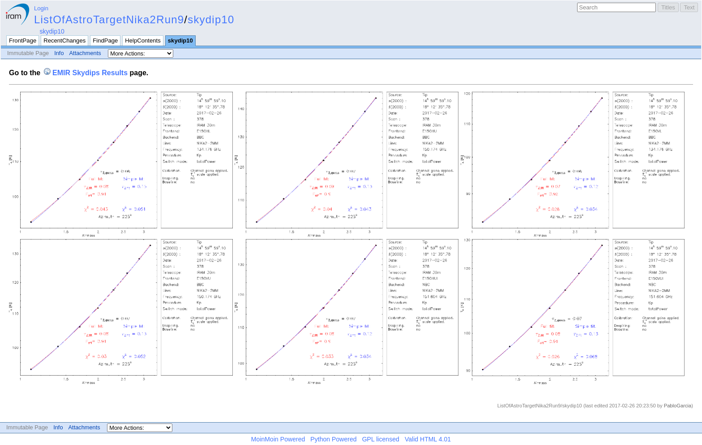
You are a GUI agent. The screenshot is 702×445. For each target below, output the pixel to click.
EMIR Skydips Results (90, 73)
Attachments (85, 53)
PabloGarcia (678, 405)
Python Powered (333, 439)
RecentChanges (64, 40)
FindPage (105, 40)
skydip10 (211, 19)
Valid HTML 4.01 (428, 439)
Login (41, 8)
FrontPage (22, 40)
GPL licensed (380, 439)
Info (59, 53)
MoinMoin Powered (278, 439)
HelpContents (142, 40)
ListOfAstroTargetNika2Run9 (109, 19)
